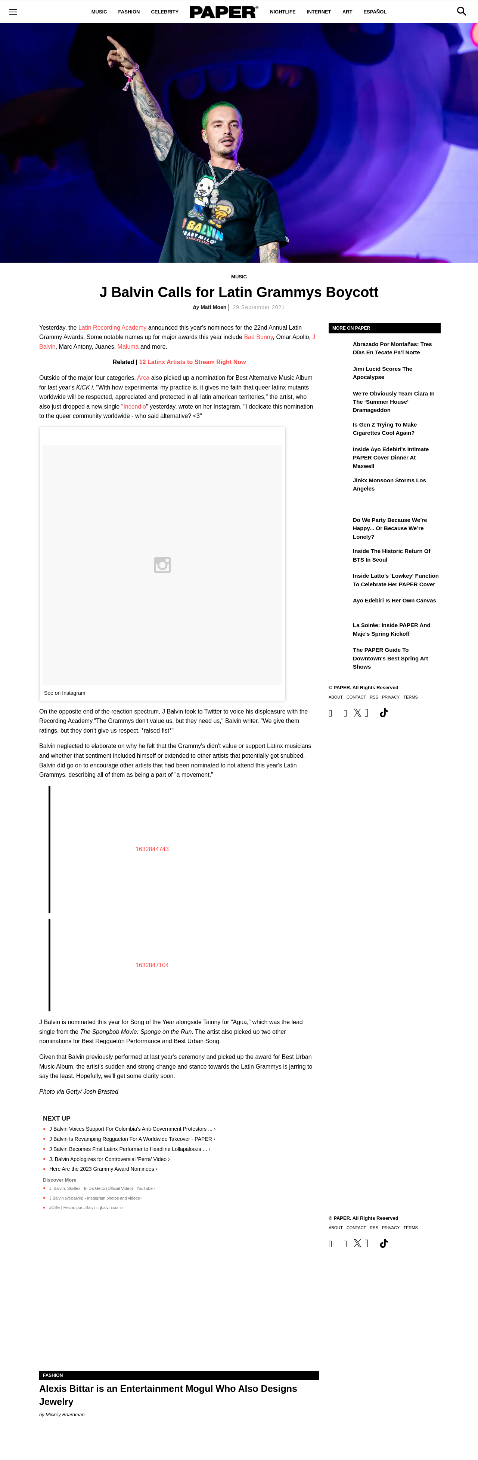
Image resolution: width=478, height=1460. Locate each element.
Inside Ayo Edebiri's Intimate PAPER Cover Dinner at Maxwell (391, 457)
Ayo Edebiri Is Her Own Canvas (394, 600)
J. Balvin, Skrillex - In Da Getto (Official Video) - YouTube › (102, 1188)
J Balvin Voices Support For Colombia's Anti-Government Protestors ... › (132, 1129)
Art (347, 12)
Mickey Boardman (65, 1414)
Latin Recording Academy (112, 327)
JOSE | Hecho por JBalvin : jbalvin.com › (86, 1207)
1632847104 (152, 965)
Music (99, 12)
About (336, 697)
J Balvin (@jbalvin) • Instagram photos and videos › (95, 1198)
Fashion (129, 12)
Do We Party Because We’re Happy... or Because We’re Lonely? (390, 528)
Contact (356, 697)
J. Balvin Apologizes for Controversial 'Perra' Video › (109, 1159)
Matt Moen (213, 307)
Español (375, 12)
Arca (143, 378)
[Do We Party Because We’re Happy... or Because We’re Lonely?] (339, 525)
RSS (374, 697)
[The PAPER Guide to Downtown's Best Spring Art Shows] (339, 655)
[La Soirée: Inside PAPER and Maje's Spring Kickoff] (339, 630)
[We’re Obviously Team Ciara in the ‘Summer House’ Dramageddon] (339, 399)
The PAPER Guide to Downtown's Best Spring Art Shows (390, 658)
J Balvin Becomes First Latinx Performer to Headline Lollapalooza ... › (129, 1149)
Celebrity (165, 12)
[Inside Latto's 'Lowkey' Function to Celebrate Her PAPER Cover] (339, 581)
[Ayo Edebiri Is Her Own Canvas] (339, 605)
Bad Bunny (258, 337)
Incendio (134, 406)
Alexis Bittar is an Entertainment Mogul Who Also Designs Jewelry (168, 1395)
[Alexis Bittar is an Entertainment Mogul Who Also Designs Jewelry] (179, 1301)
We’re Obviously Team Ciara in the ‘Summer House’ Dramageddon (394, 401)
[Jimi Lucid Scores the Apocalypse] (339, 374)
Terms (410, 697)
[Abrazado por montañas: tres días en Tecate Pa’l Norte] (339, 349)
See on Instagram (65, 693)
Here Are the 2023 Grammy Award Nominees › (103, 1169)
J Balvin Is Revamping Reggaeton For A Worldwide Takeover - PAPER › (132, 1139)
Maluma (128, 346)
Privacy (391, 697)
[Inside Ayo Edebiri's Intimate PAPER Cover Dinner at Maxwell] (339, 454)
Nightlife (283, 12)
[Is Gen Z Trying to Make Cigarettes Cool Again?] (339, 430)
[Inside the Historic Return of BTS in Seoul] (339, 556)
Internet (319, 12)
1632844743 (152, 849)
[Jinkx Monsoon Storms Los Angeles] (339, 485)
